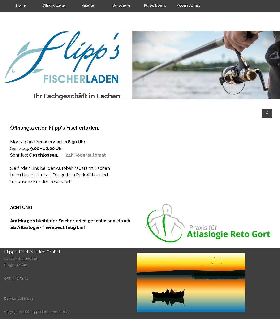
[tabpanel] (72, 154)
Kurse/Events (155, 5)
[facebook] (267, 113)
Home (21, 5)
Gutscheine (121, 5)
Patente (88, 5)
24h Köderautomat (85, 154)
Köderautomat (188, 5)
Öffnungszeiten (54, 5)
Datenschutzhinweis (18, 298)
